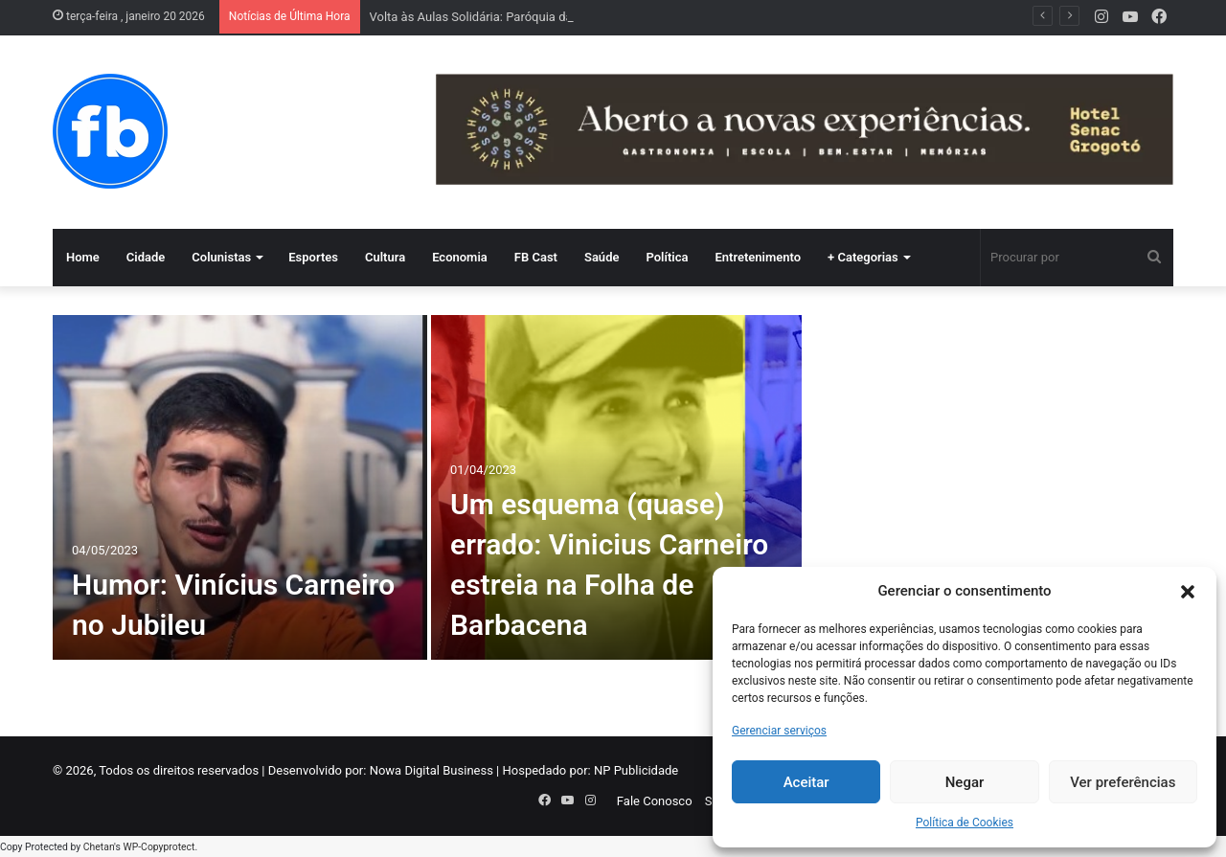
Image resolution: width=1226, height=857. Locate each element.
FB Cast (535, 257)
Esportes (313, 257)
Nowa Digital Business (431, 770)
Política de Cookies (964, 822)
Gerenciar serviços (779, 730)
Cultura (385, 257)
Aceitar (806, 782)
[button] (1187, 591)
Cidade (146, 257)
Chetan (98, 847)
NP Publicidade (636, 770)
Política (667, 257)
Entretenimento (758, 257)
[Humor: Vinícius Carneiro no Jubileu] (240, 487)
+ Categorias (863, 257)
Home (83, 257)
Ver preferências (1122, 782)
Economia (460, 257)
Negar (965, 782)
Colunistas (221, 257)
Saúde (602, 257)
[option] (427, 487)
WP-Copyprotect (158, 847)
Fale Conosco (654, 801)
